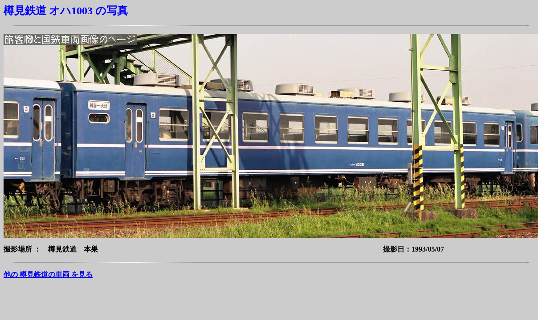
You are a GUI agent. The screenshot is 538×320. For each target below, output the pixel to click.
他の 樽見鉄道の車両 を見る (48, 274)
